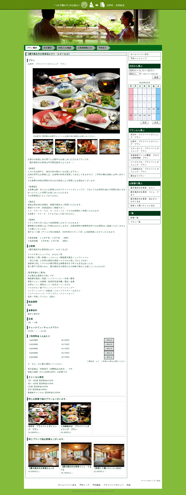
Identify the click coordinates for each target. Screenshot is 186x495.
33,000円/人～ (43, 428)
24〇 (153, 110)
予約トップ (84, 485)
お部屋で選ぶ (135, 183)
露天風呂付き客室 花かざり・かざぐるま (144, 200)
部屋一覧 (134, 218)
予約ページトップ (138, 58)
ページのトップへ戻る (152, 481)
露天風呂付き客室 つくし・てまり (144, 193)
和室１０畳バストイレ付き (142, 206)
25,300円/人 (76, 428)
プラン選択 (32, 48)
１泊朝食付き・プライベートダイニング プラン (144, 170)
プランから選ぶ (137, 130)
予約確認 (96, 485)
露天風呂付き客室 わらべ (142, 188)
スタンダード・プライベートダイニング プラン (144, 149)
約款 (129, 485)
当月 (145, 122)
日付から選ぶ (135, 66)
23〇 (149, 110)
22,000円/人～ (109, 468)
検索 (156, 77)
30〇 (149, 117)
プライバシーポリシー (113, 485)
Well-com (92, 491)
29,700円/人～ (76, 468)
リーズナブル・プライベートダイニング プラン (144, 163)
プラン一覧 (135, 222)
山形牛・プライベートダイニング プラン (144, 142)
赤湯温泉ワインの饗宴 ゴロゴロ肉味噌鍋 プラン (144, 156)
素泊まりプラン (137, 176)
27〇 (135, 117)
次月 (156, 122)
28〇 (140, 117)
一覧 (131, 213)
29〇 (144, 117)
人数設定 (109, 340)
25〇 (158, 110)
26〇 (131, 117)
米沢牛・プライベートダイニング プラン (144, 135)
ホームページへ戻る (139, 54)
